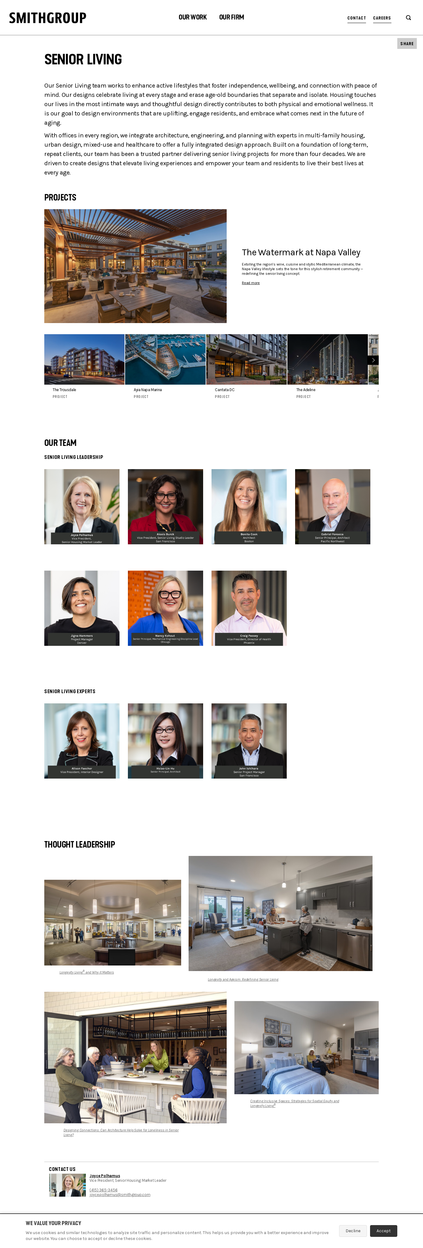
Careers (382, 18)
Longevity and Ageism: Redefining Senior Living (243, 979)
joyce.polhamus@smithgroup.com (119, 1194)
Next (373, 359)
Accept (384, 1230)
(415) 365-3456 (103, 1190)
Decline (353, 1230)
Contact (356, 18)
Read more (251, 283)
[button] (193, 18)
